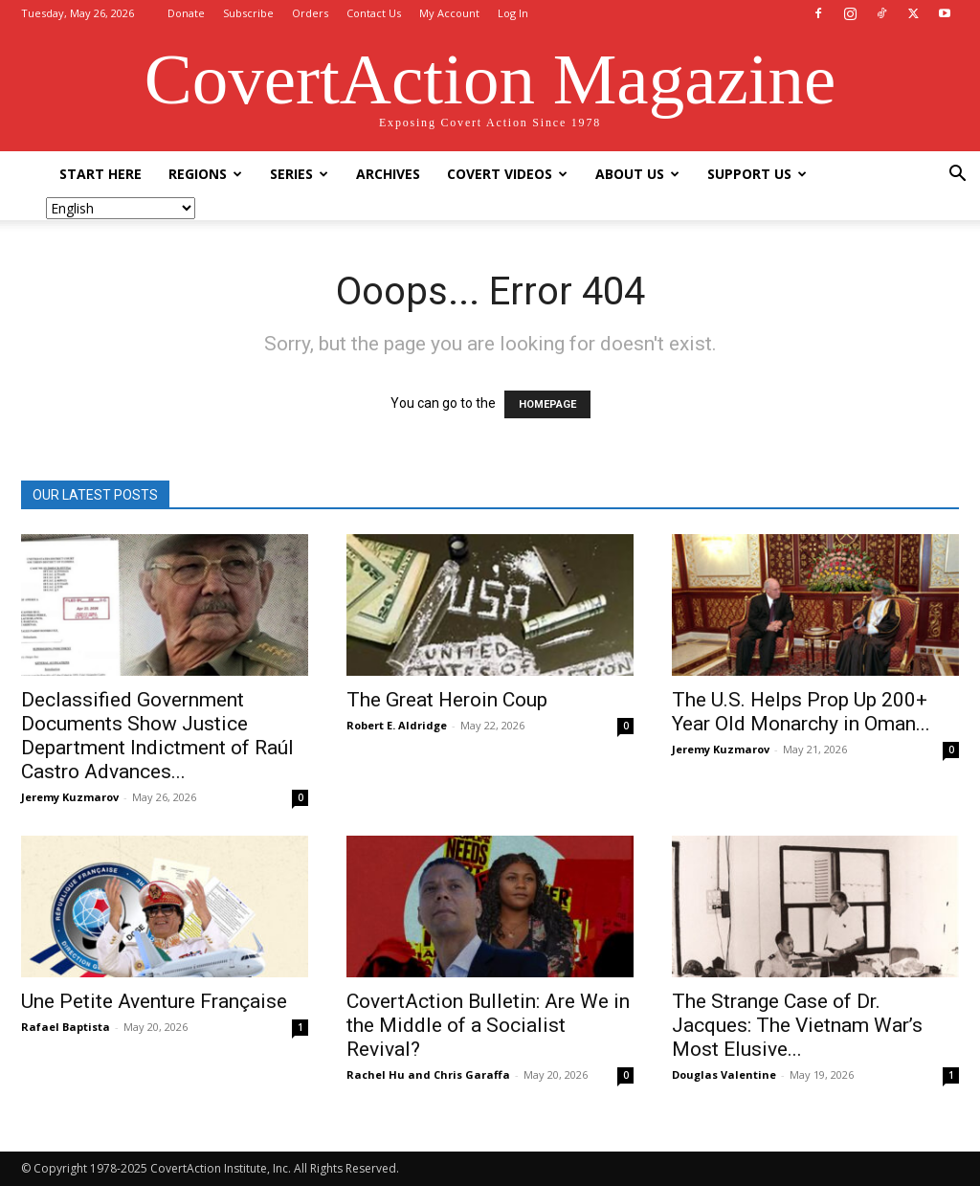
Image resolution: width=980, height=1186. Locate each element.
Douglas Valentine (724, 1074)
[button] (957, 176)
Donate (186, 13)
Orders (310, 13)
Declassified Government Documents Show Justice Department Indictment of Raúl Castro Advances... (157, 735)
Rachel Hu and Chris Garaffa (428, 1074)
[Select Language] (120, 208)
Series (299, 174)
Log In (513, 13)
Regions (205, 174)
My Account (449, 13)
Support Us (757, 174)
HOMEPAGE (547, 404)
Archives (388, 174)
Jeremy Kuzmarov (70, 797)
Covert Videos (507, 174)
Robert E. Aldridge (396, 725)
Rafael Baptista (65, 1026)
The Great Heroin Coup (446, 699)
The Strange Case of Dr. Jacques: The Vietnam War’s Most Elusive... (797, 1025)
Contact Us (373, 13)
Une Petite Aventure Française (154, 1001)
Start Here (100, 174)
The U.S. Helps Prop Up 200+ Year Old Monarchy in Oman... (801, 711)
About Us (637, 174)
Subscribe (248, 13)
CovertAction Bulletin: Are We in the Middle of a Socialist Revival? (488, 1025)
